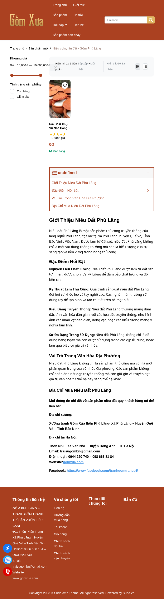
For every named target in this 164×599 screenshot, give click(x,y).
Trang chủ (60, 5)
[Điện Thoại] (7, 571)
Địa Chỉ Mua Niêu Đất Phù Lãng (76, 206)
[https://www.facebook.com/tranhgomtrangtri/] (104, 470)
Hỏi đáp (60, 25)
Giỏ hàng (60, 534)
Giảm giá (23, 96)
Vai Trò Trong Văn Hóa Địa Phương (78, 198)
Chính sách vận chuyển (62, 555)
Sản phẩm (60, 15)
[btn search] (151, 19)
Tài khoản (61, 527)
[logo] (26, 20)
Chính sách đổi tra (62, 543)
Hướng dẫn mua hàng (61, 517)
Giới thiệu (80, 5)
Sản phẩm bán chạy (66, 35)
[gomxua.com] (75, 462)
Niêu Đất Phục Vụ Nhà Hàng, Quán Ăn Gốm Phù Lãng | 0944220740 (59, 126)
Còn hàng (23, 91)
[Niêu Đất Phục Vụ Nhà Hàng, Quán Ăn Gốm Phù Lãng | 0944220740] (60, 99)
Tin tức (78, 15)
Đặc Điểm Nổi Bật (65, 190)
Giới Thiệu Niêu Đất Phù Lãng (74, 183)
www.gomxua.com (25, 578)
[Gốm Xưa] (7, 548)
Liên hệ (78, 25)
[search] (129, 19)
